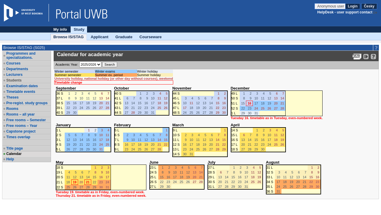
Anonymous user (331, 6)
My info (60, 29)
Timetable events (20, 92)
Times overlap (18, 137)
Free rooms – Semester (26, 120)
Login (353, 6)
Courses (13, 63)
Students (13, 80)
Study (79, 29)
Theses (12, 97)
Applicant (99, 37)
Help (10, 159)
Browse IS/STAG (68, 37)
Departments (17, 69)
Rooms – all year (20, 114)
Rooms (12, 109)
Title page (14, 148)
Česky (369, 6)
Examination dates (22, 86)
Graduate (123, 37)
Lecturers (14, 75)
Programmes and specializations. (20, 55)
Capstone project (20, 131)
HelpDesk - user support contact (344, 12)
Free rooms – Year (21, 126)
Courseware (151, 37)
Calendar (13, 154)
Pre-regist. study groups (27, 103)
